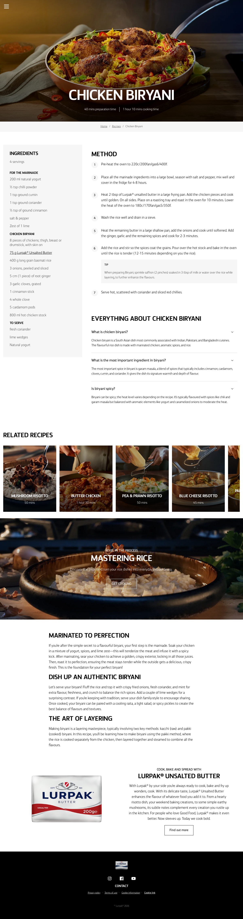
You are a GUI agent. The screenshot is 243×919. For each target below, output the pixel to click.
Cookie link (149, 893)
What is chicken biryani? (164, 332)
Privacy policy (94, 893)
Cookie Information (131, 893)
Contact (121, 886)
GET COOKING (122, 584)
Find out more (179, 830)
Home (104, 126)
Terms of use (111, 893)
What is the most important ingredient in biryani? (164, 360)
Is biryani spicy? (164, 389)
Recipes (116, 126)
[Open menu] (7, 6)
